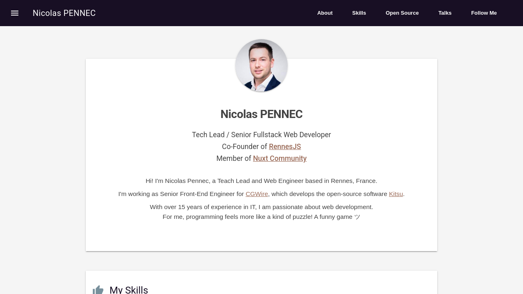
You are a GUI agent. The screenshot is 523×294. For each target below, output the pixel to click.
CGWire (257, 193)
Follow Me (484, 13)
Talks (444, 13)
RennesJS (285, 147)
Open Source (402, 13)
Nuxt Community (279, 158)
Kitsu (396, 193)
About (325, 13)
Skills (359, 13)
